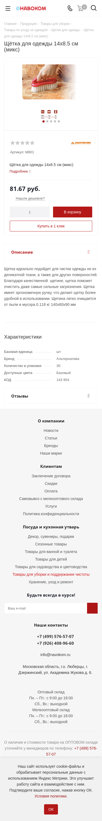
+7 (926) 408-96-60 (55, 643)
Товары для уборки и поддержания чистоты (51, 574)
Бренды (51, 445)
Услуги (51, 506)
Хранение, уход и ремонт (51, 582)
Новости (51, 430)
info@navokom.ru (55, 655)
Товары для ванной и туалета (51, 551)
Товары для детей (51, 559)
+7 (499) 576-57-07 (55, 636)
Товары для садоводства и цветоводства (51, 567)
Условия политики (50, 796)
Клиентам (51, 466)
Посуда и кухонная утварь (51, 526)
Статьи (51, 438)
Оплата (50, 491)
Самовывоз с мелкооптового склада (51, 498)
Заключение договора (51, 476)
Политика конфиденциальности (51, 514)
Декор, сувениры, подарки (51, 536)
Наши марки (51, 453)
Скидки (51, 483)
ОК (51, 809)
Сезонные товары (51, 544)
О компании (51, 420)
